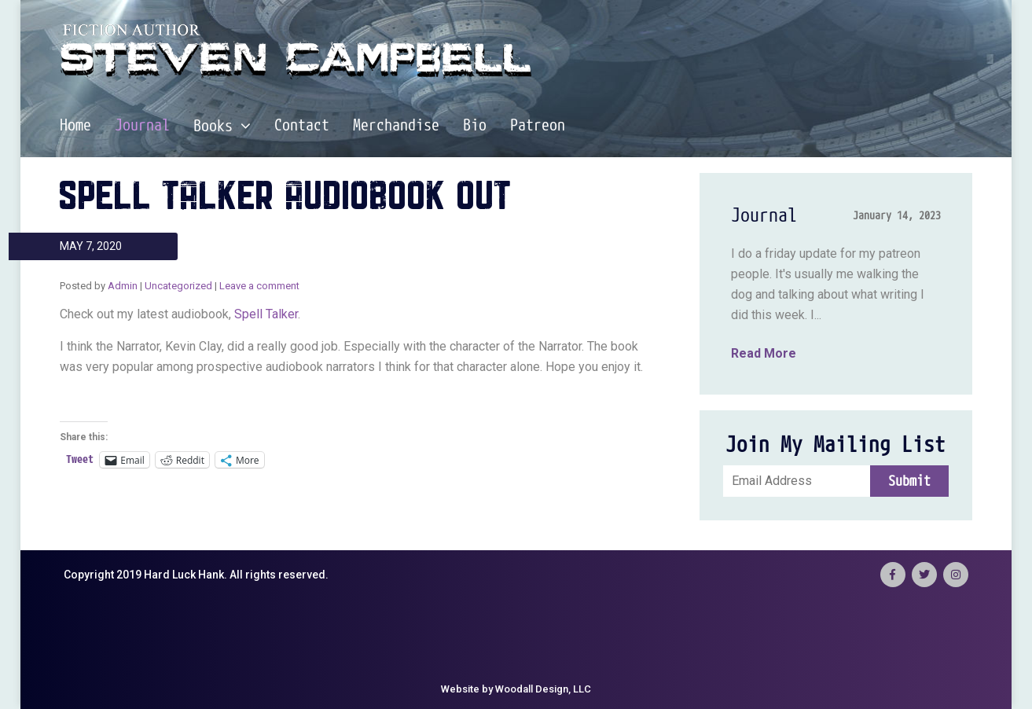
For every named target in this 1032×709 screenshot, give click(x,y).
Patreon (537, 126)
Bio (475, 126)
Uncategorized (178, 286)
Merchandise (396, 126)
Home (75, 126)
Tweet (80, 459)
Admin (123, 286)
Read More (763, 353)
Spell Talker (266, 314)
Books (222, 126)
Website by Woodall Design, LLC (516, 689)
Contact (301, 126)
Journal (142, 126)
